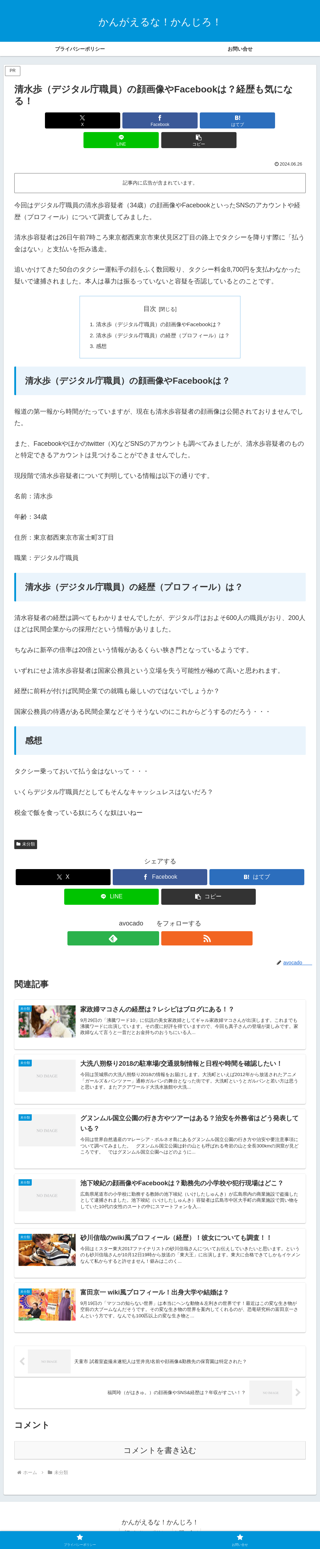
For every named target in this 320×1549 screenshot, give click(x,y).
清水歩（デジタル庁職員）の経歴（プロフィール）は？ (163, 316)
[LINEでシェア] (209, 120)
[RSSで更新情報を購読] (168, 921)
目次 (149, 289)
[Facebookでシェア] (111, 120)
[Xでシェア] (62, 120)
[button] (258, 120)
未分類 (25, 826)
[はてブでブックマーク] (160, 120)
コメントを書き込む (160, 1444)
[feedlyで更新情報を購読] (152, 921)
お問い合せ (188, 1527)
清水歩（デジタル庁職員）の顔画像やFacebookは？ (158, 305)
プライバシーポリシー (144, 1527)
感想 (97, 328)
